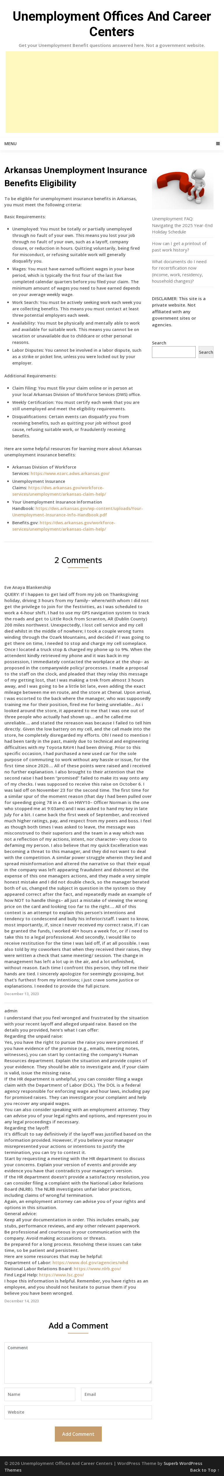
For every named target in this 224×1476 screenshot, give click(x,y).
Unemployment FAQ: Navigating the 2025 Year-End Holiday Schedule (182, 225)
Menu (10, 143)
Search (159, 343)
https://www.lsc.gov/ (61, 1275)
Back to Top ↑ (205, 1470)
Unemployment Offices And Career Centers (112, 24)
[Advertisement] (112, 92)
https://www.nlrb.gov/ (97, 1268)
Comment (78, 1363)
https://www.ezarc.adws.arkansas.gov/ (70, 473)
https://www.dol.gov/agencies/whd (90, 1262)
